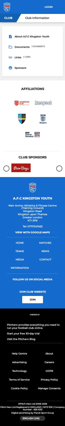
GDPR (49, 371)
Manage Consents (49, 388)
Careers (49, 362)
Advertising (19, 362)
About (49, 353)
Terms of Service (19, 379)
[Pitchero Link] (35, 319)
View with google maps (32, 232)
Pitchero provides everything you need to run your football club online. (33, 326)
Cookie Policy (19, 388)
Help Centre (19, 353)
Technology (19, 371)
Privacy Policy (49, 379)
